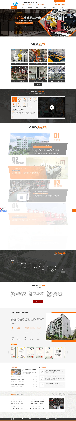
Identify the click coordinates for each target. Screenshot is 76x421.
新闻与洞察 (13, 394)
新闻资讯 (53, 7)
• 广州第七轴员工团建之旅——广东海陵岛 (17, 408)
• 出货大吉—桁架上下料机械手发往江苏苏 (37, 408)
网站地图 (56, 0)
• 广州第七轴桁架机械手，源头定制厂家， (37, 403)
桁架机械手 (30, 7)
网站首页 (13, 7)
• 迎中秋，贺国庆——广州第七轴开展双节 (17, 406)
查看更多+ (14, 323)
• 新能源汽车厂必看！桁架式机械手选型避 (37, 401)
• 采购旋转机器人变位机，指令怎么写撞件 (17, 401)
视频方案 (45, 7)
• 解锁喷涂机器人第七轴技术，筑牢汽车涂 (17, 403)
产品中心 (37, 7)
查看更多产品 (38, 84)
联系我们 (63, 0)
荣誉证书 (14, 344)
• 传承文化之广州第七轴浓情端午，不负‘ (36, 406)
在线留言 (60, 0)
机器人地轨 (22, 7)
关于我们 (62, 7)
